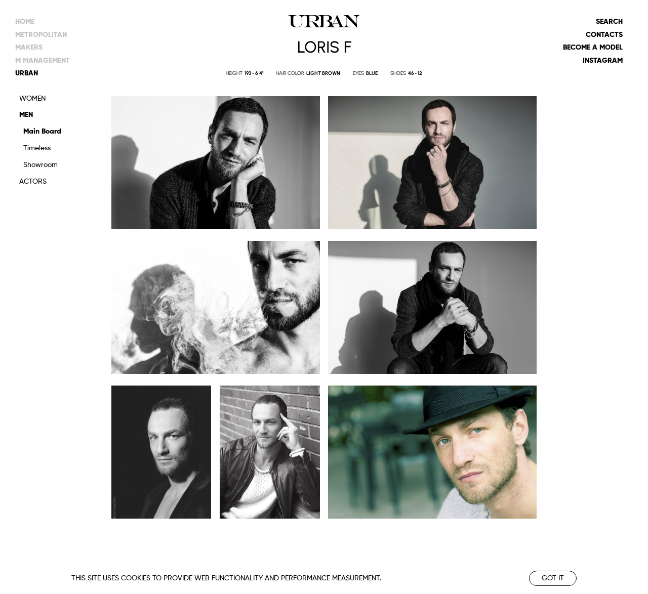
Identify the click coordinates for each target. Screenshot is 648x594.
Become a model (593, 47)
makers (29, 47)
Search (609, 21)
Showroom (40, 164)
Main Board (42, 131)
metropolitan (41, 34)
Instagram (603, 60)
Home (24, 21)
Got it (553, 578)
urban (26, 73)
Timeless (37, 148)
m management (42, 60)
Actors (33, 181)
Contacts (604, 34)
